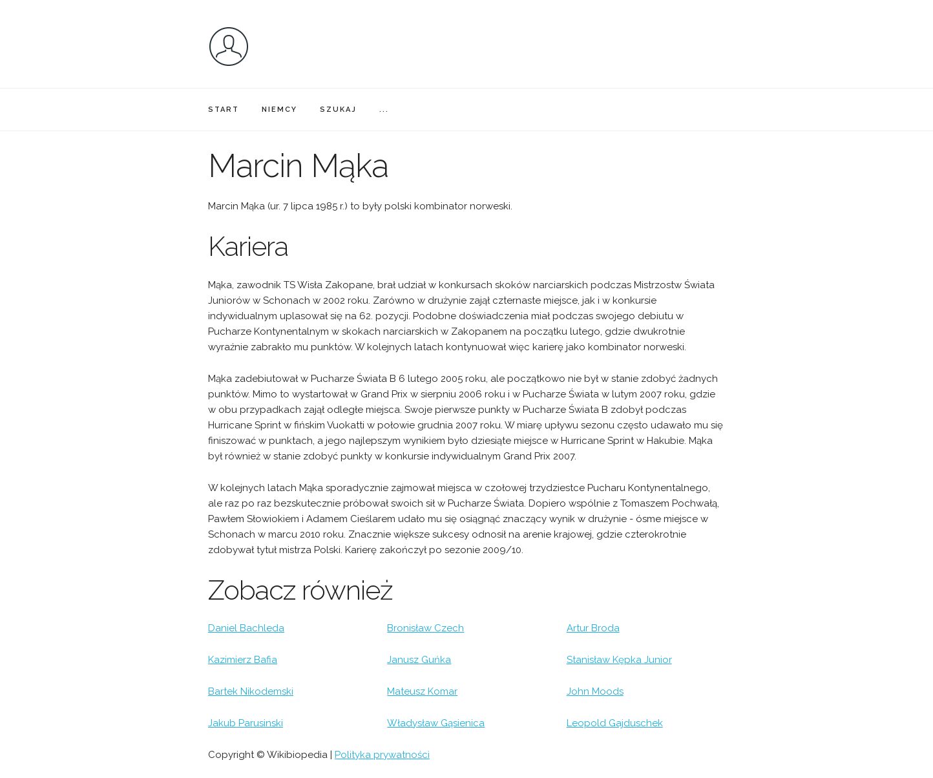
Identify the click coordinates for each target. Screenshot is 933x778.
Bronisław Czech (425, 628)
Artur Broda (593, 628)
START (223, 109)
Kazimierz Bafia (242, 660)
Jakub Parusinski (245, 723)
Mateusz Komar (422, 691)
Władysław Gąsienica (436, 723)
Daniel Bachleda (246, 628)
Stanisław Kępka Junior (619, 660)
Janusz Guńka (419, 660)
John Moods (595, 691)
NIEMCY (279, 109)
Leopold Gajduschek (615, 723)
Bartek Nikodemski (250, 691)
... (384, 109)
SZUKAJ (338, 109)
